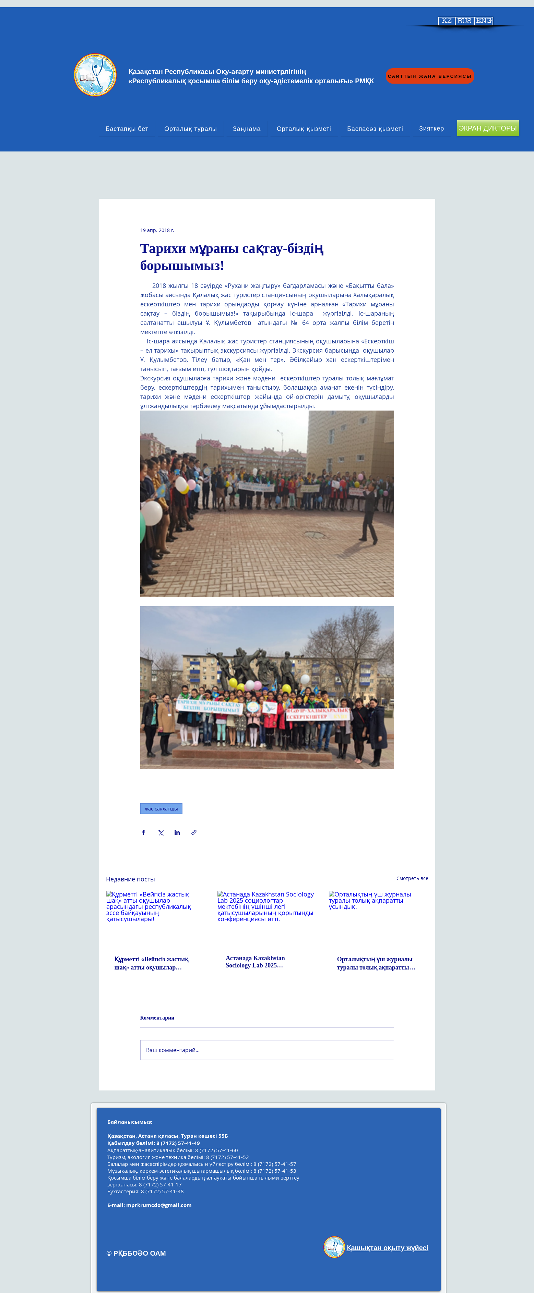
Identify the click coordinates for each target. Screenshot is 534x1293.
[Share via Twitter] (160, 832)
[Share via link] (194, 832)
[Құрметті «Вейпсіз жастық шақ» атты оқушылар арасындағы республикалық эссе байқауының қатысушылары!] (155, 919)
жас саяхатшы (161, 808)
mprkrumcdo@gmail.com (159, 1205)
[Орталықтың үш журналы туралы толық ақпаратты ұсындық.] (378, 919)
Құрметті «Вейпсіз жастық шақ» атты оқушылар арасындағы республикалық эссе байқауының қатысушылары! (154, 963)
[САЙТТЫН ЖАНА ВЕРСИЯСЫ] (430, 76)
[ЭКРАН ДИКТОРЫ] (488, 128)
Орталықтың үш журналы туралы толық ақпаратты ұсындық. (375, 963)
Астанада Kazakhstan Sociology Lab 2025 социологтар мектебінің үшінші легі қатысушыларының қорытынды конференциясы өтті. (266, 962)
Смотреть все (412, 878)
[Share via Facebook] (143, 832)
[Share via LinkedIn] (177, 832)
